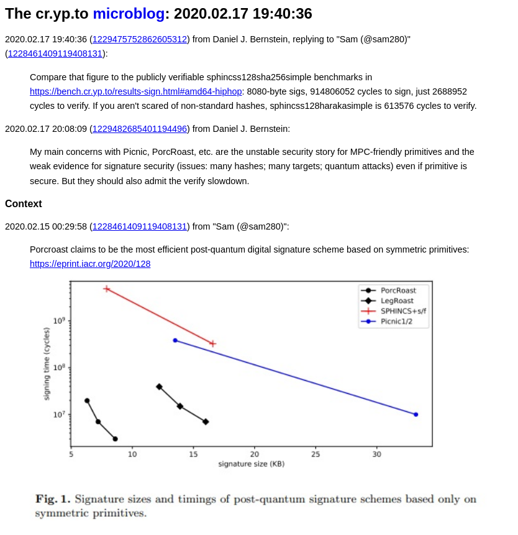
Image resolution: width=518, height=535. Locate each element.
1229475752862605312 (140, 39)
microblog (129, 13)
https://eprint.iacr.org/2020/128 (90, 264)
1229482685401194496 (140, 129)
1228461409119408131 (55, 53)
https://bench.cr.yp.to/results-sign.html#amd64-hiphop (136, 91)
